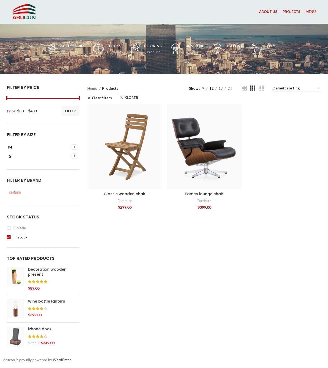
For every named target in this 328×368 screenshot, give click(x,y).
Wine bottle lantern (46, 301)
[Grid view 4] (261, 88)
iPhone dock (39, 329)
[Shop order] (296, 88)
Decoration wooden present (47, 272)
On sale (19, 228)
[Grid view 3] (252, 88)
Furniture (125, 201)
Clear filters (102, 98)
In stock (20, 237)
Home (92, 88)
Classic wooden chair (124, 194)
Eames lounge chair (204, 194)
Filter (70, 111)
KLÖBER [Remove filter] (131, 97)
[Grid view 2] (244, 88)
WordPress (62, 359)
